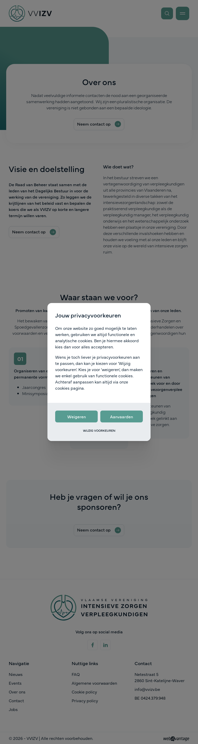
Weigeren (76, 416)
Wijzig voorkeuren (99, 430)
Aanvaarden (121, 416)
